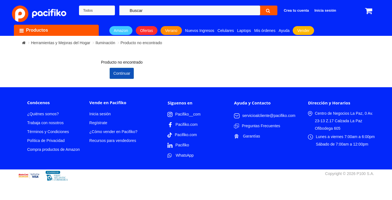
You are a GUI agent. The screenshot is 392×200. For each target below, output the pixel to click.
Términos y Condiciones (48, 131)
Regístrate (98, 123)
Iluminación (105, 43)
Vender (303, 30)
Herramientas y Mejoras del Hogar (60, 43)
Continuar (121, 73)
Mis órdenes (264, 30)
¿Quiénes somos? (43, 114)
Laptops (244, 30)
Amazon (121, 30)
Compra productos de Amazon (53, 149)
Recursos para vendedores (112, 140)
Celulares (226, 30)
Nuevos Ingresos (199, 30)
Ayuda (283, 30)
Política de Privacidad (46, 140)
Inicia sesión (100, 114)
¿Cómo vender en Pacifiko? (113, 131)
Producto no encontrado (141, 43)
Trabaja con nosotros (45, 123)
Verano (171, 30)
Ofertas (146, 30)
